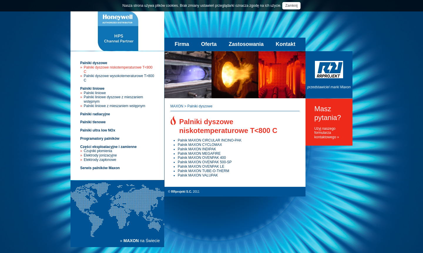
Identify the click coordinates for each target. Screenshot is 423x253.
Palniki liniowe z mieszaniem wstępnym (114, 106)
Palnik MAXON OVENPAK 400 (202, 158)
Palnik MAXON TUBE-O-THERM (203, 171)
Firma (181, 44)
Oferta (208, 44)
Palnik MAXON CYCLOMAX (200, 145)
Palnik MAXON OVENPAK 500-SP (205, 162)
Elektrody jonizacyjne (100, 155)
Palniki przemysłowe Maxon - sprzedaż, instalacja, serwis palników (117, 31)
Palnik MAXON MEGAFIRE (199, 154)
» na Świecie (140, 240)
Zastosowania (246, 44)
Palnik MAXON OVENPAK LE (201, 166)
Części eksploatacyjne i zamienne (108, 147)
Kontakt (286, 44)
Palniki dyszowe (93, 63)
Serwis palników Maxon (100, 168)
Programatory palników (99, 139)
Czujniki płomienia (98, 151)
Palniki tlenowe (93, 122)
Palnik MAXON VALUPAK (198, 175)
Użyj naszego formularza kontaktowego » (326, 132)
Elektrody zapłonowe (100, 160)
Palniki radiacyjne (95, 114)
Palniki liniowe (92, 88)
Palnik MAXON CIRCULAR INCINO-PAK (209, 140)
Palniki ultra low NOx (97, 130)
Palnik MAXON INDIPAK (197, 149)
